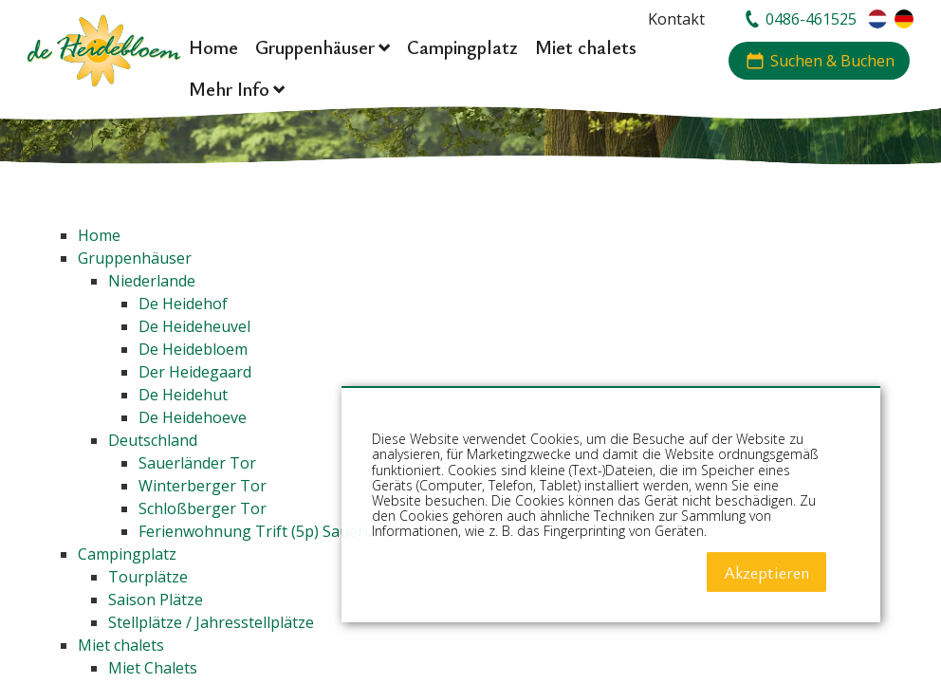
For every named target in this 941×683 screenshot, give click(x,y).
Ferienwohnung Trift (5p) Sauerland (266, 531)
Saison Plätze (155, 599)
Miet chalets (121, 645)
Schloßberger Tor (202, 508)
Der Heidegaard (194, 371)
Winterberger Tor (202, 485)
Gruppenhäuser (135, 258)
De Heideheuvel (194, 326)
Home (99, 235)
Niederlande (151, 280)
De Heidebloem (193, 349)
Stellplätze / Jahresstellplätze (211, 622)
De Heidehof (183, 303)
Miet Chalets (152, 667)
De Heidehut (183, 394)
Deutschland (152, 440)
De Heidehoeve (192, 417)
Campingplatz (127, 554)
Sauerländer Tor (197, 462)
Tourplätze (148, 576)
